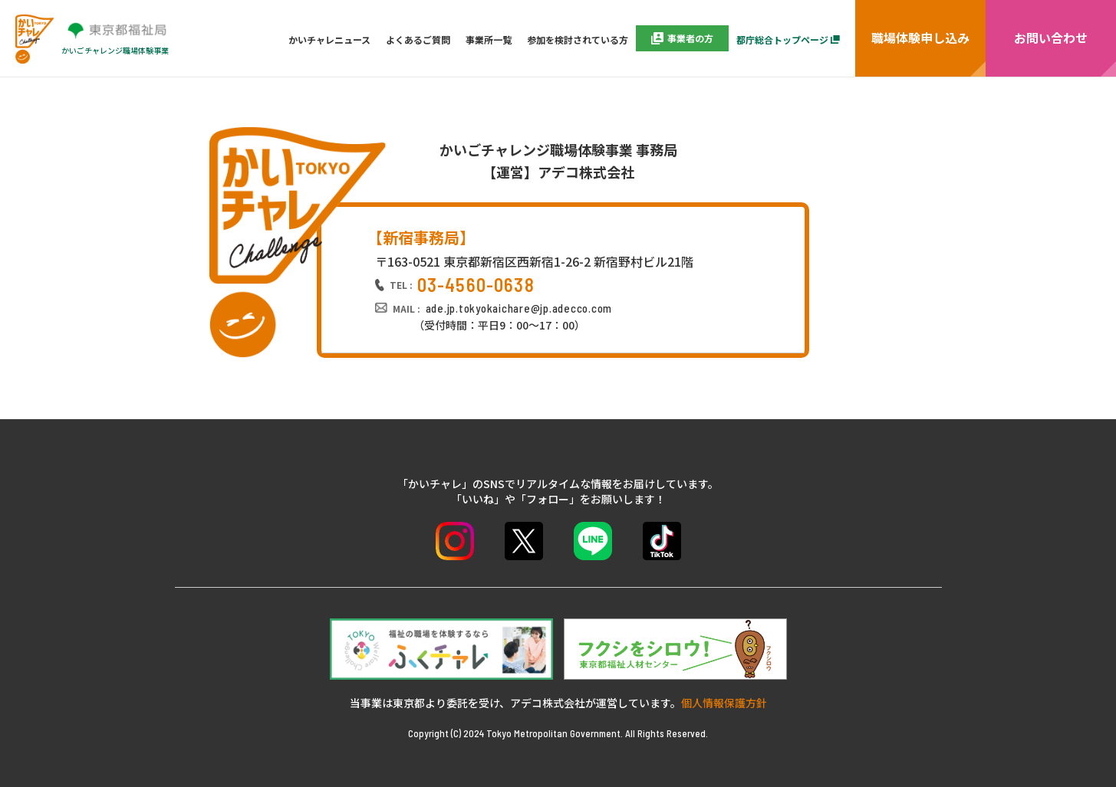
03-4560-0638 (476, 285)
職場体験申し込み (920, 37)
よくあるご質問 (418, 39)
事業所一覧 (489, 39)
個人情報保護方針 (724, 702)
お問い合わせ (1051, 37)
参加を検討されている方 (577, 39)
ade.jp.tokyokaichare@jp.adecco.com (519, 308)
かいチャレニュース (329, 39)
